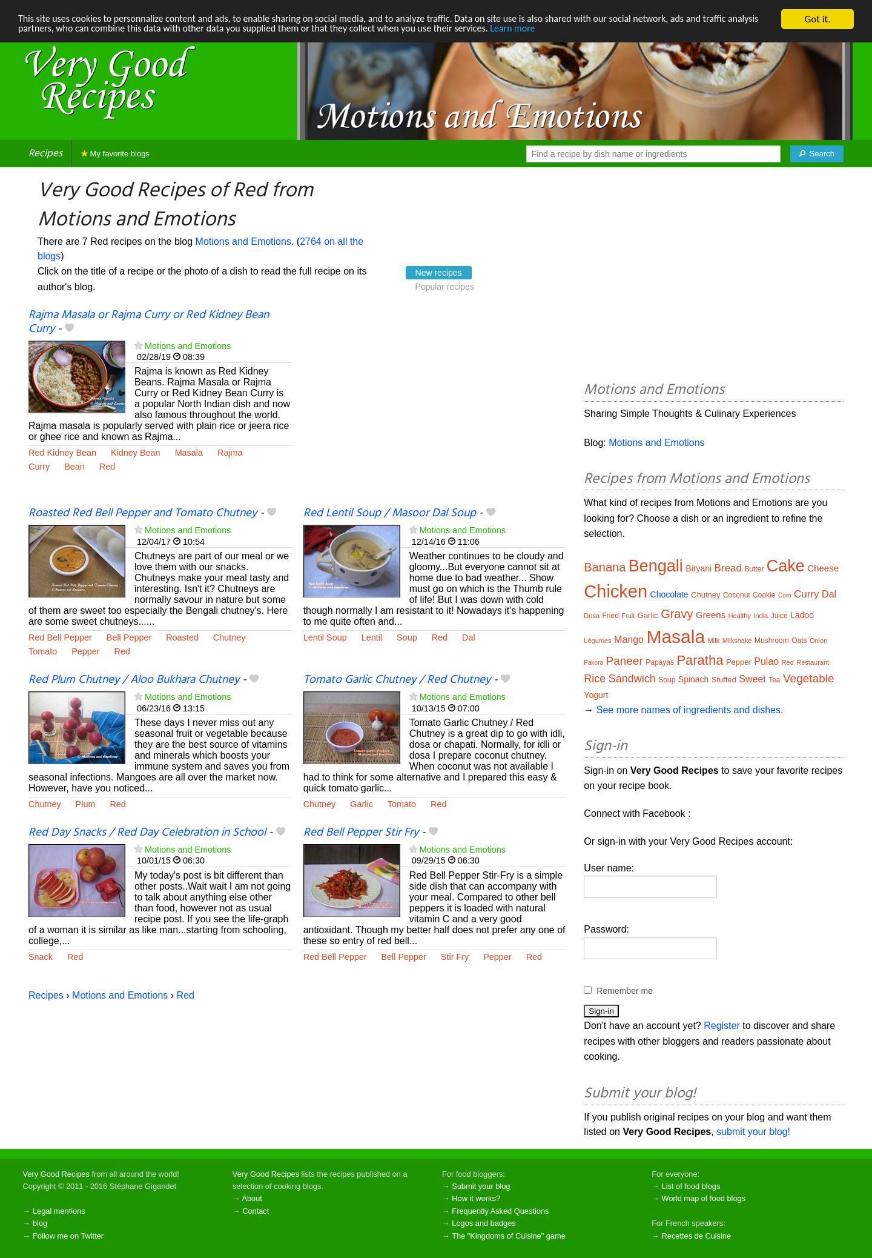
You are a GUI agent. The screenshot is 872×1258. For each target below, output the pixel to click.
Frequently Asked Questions (500, 1211)
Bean (74, 466)
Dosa (592, 615)
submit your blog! (753, 1132)
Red (107, 466)
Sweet (752, 679)
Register (722, 1025)
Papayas (660, 662)
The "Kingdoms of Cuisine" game (509, 1235)
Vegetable (808, 678)
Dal (468, 637)
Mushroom (772, 640)
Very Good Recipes (56, 1174)
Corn (784, 595)
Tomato (42, 651)
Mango (629, 639)
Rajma (230, 453)
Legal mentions (59, 1211)
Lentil (372, 637)
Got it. (817, 19)
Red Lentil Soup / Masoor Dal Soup (389, 513)
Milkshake (737, 640)
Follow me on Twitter (68, 1235)
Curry (39, 466)
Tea (774, 680)
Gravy (677, 614)
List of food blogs (691, 1186)
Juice (779, 615)
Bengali (656, 566)
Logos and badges (483, 1223)
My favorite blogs (115, 153)
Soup (407, 637)
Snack (40, 957)
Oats (799, 640)
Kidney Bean (135, 453)
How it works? (476, 1198)
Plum (86, 804)
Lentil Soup (325, 637)
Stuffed (724, 679)
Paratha (699, 660)
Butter (754, 569)
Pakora (593, 662)
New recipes (438, 273)
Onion (818, 640)
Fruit (628, 615)
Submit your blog (481, 1186)
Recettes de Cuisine (697, 1235)
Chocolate (669, 594)
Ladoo (802, 615)
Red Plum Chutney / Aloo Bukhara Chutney (133, 680)
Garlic (361, 804)
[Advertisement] (434, 407)
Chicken (615, 591)
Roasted (182, 637)
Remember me (624, 991)
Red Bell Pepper (60, 637)
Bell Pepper (129, 637)
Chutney (229, 637)
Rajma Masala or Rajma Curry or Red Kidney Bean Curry (148, 322)
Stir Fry (455, 957)
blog (40, 1223)
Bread (728, 568)
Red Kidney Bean (62, 453)
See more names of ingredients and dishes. (690, 710)
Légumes (597, 640)
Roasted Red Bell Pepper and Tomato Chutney (142, 513)
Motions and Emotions (243, 241)
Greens (710, 615)
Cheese (823, 568)
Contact (255, 1211)
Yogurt (596, 695)
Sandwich (632, 679)
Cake (786, 566)
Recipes (45, 153)
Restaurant (812, 662)
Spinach (693, 679)
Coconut (736, 595)
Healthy (739, 615)
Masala (189, 453)
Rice (595, 679)
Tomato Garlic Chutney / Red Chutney (396, 680)
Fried (610, 615)
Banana (605, 567)
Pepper (85, 651)
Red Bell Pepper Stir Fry (360, 833)
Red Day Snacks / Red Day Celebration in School (147, 833)
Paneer (624, 660)
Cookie (764, 595)
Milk (714, 640)
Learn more (581, 30)
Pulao (766, 661)
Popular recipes (444, 286)
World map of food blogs (703, 1198)
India (760, 615)
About (252, 1198)
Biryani (698, 568)
